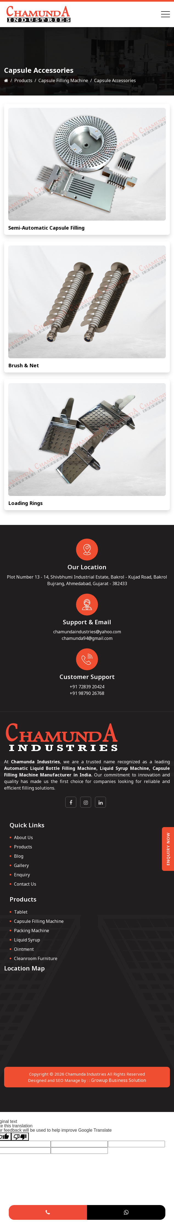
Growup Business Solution (118, 1080)
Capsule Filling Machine (63, 80)
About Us (23, 837)
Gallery (21, 865)
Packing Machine (31, 931)
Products (23, 80)
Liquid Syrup (27, 940)
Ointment (24, 949)
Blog (18, 856)
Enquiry (22, 875)
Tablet (20, 912)
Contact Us (25, 884)
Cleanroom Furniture (35, 958)
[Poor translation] (20, 1137)
